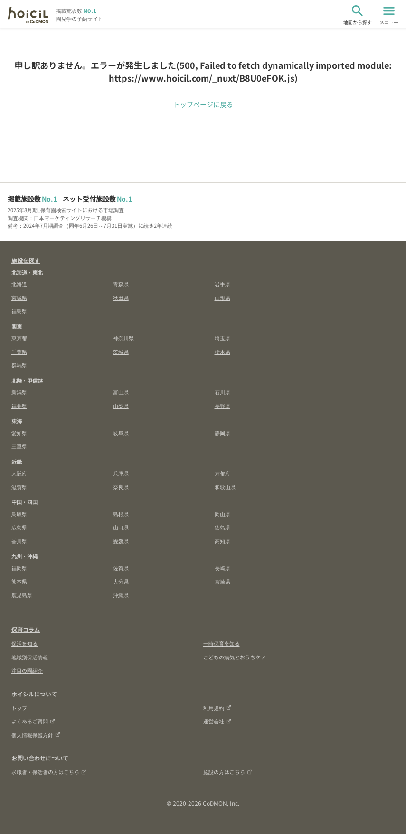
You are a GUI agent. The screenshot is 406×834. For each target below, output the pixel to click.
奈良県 (121, 487)
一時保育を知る (221, 643)
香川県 (19, 541)
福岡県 (19, 568)
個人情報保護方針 (35, 735)
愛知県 (19, 432)
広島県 (19, 527)
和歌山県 (225, 487)
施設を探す (25, 260)
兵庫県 (121, 473)
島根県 (121, 514)
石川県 (222, 392)
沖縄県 (121, 595)
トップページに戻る (203, 104)
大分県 (121, 581)
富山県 (121, 392)
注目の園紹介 (27, 670)
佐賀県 (121, 568)
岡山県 (222, 514)
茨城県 (121, 351)
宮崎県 (222, 581)
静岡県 (222, 432)
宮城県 (19, 297)
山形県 (222, 297)
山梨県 (121, 405)
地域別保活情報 (29, 657)
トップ (19, 708)
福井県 (19, 405)
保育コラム (25, 629)
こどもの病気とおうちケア (234, 657)
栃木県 (222, 351)
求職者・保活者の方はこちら (48, 772)
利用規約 (217, 708)
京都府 (222, 473)
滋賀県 (19, 487)
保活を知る (24, 643)
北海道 (19, 283)
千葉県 (19, 351)
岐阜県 (121, 432)
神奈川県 (123, 338)
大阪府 (19, 473)
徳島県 (222, 527)
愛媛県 (121, 541)
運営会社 (217, 721)
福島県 (19, 311)
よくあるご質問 (33, 721)
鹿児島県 (21, 595)
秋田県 (121, 297)
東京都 (19, 338)
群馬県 (19, 365)
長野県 (222, 405)
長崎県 (222, 568)
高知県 (222, 541)
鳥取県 (19, 514)
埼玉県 (222, 338)
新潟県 (19, 392)
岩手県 (222, 283)
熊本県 (19, 581)
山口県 (121, 527)
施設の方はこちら (227, 772)
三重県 (19, 446)
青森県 (121, 283)
